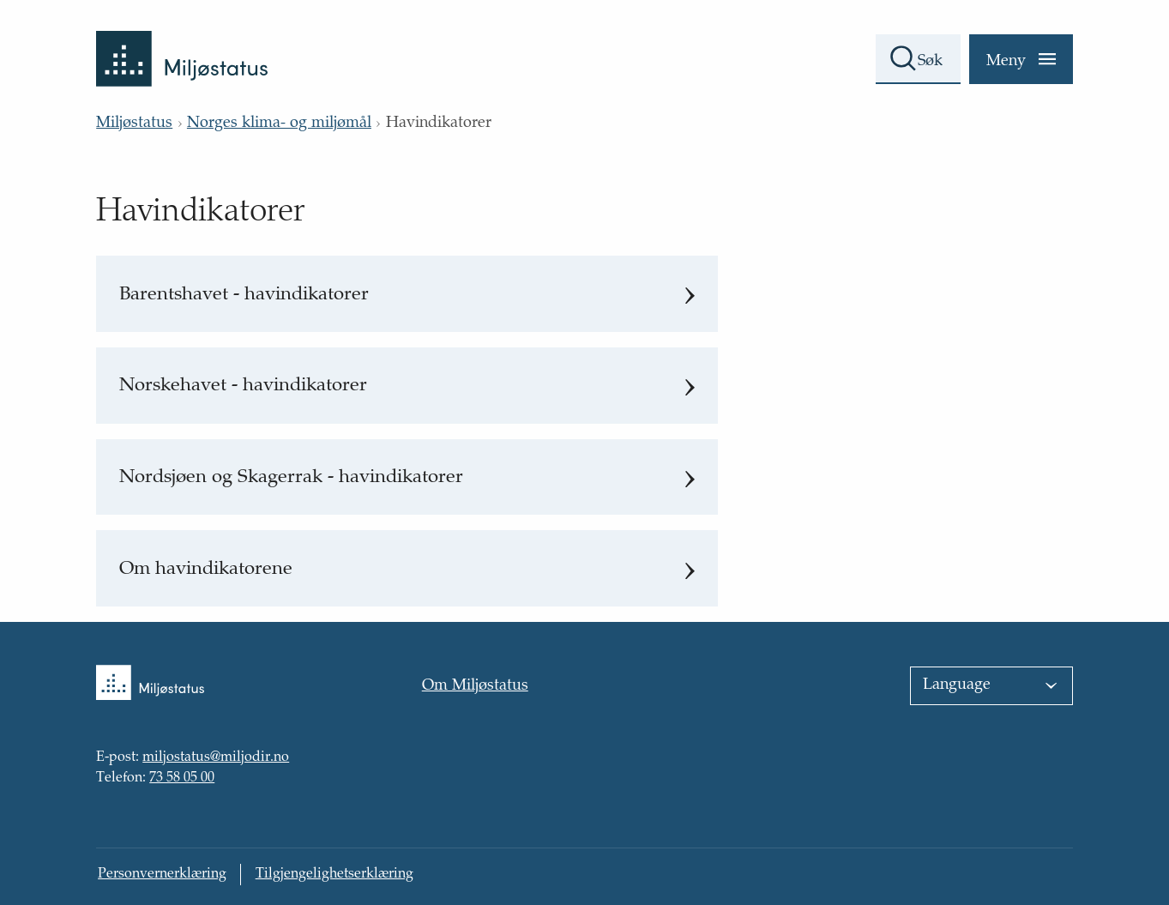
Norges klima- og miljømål (279, 123)
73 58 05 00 (181, 778)
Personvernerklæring (162, 874)
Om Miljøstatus (475, 686)
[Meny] (1021, 59)
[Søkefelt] (918, 59)
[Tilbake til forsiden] (182, 43)
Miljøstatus (134, 123)
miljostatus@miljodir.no (215, 758)
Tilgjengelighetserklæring (334, 874)
